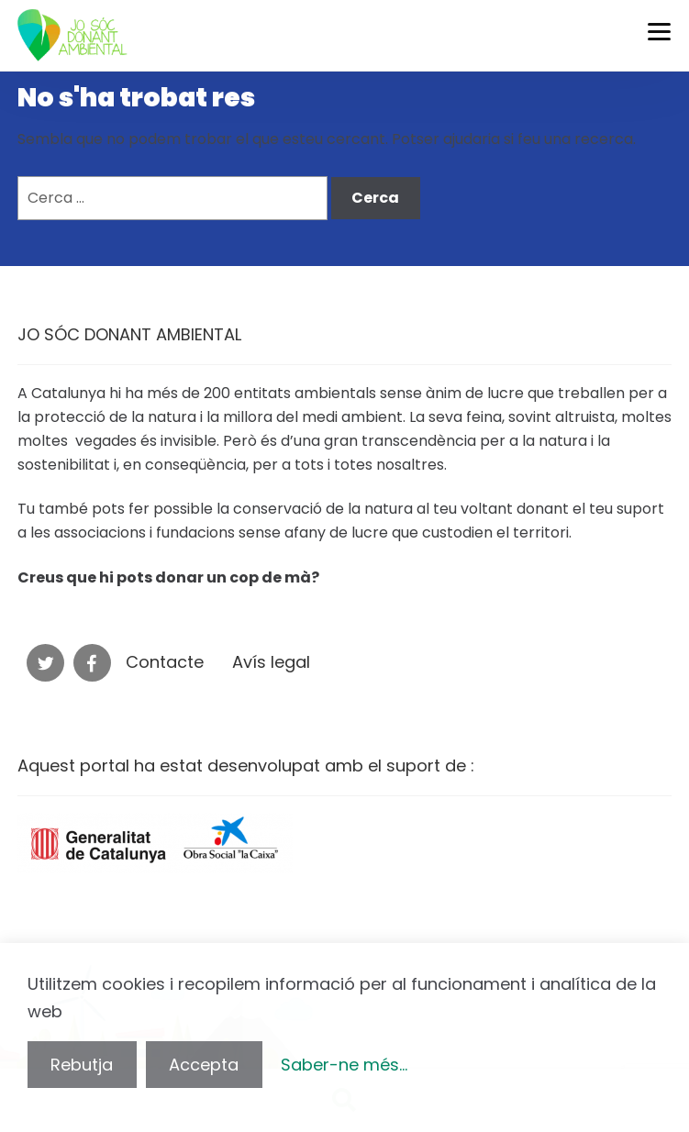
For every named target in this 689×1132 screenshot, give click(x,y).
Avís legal (271, 661)
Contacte (165, 661)
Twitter (45, 663)
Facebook (92, 663)
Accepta (204, 1064)
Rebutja (81, 1064)
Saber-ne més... (344, 1064)
